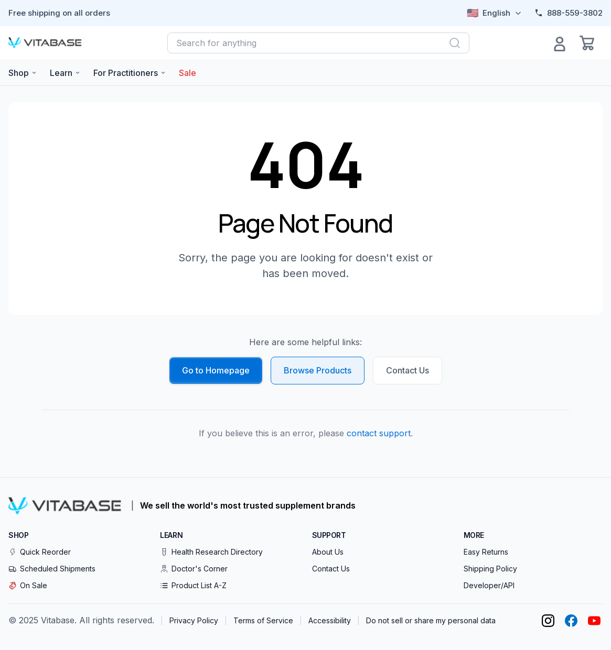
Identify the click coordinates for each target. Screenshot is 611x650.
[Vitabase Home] (46, 43)
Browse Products (317, 370)
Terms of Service (263, 620)
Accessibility (329, 620)
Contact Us (407, 370)
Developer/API (489, 585)
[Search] (454, 43)
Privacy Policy (193, 620)
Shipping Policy (490, 568)
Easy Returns (486, 551)
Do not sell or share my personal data (431, 620)
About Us (328, 551)
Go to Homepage (216, 370)
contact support (379, 433)
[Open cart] (587, 43)
